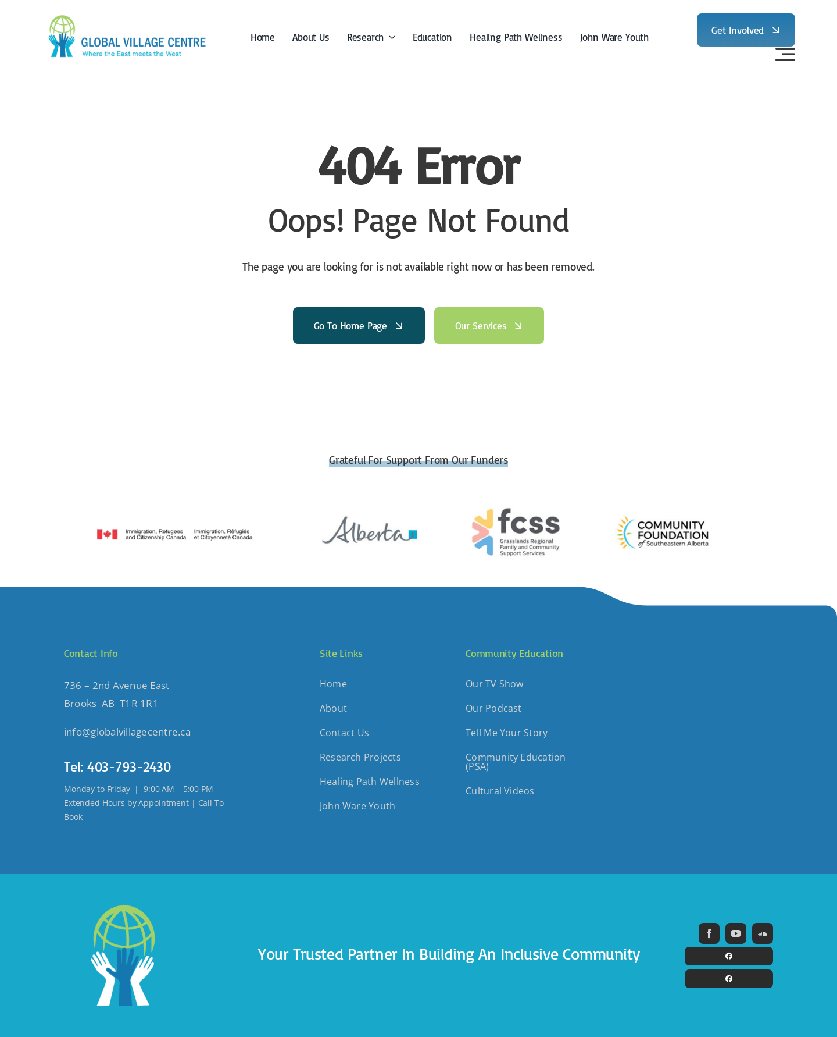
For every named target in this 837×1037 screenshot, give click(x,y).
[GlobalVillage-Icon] (122, 902)
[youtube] (735, 933)
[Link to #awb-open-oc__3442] (785, 54)
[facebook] (709, 933)
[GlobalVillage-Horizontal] (126, 14)
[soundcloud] (762, 933)
